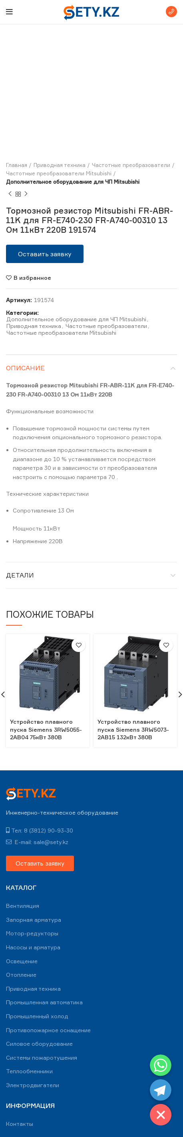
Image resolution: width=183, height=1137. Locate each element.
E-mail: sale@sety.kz (37, 842)
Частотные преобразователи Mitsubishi (58, 173)
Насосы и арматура (33, 947)
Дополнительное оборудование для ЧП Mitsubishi (72, 182)
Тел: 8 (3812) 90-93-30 (39, 830)
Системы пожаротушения (41, 1057)
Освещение (22, 961)
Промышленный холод (37, 1016)
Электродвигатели (32, 1085)
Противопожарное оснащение (48, 1030)
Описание (25, 368)
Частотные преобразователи (131, 165)
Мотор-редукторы (32, 933)
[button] (45, 254)
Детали (20, 575)
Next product (26, 194)
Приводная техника (60, 165)
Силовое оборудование (39, 1043)
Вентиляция (22, 905)
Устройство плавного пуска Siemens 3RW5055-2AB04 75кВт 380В (46, 729)
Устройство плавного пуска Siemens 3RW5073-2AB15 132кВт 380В (133, 729)
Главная (16, 165)
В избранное (32, 278)
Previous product (10, 194)
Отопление (21, 974)
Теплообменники (29, 1071)
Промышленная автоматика (44, 1002)
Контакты (19, 1123)
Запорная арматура (33, 919)
